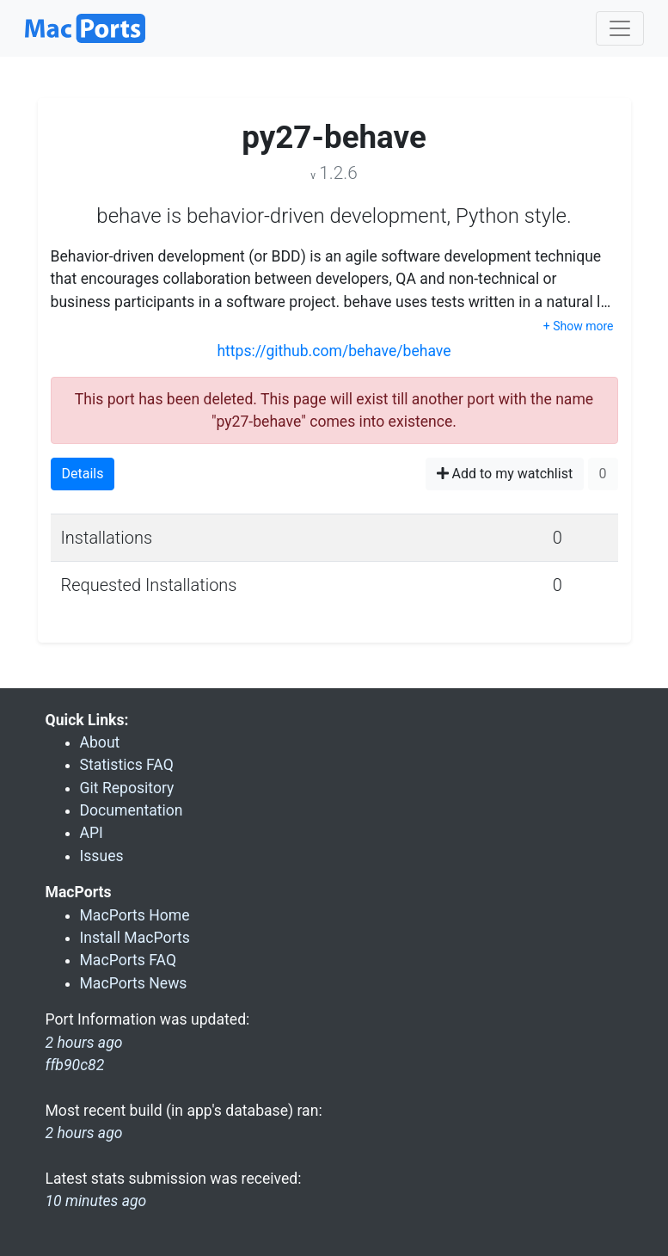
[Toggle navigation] (620, 28)
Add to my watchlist (505, 473)
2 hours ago (84, 1133)
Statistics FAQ (127, 764)
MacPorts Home (135, 915)
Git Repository (127, 788)
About (100, 742)
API (91, 832)
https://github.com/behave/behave (333, 351)
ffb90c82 (75, 1065)
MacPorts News (133, 983)
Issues (102, 856)
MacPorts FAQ (128, 960)
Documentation (131, 810)
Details (83, 473)
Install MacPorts (135, 937)
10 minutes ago (96, 1201)
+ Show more (578, 326)
